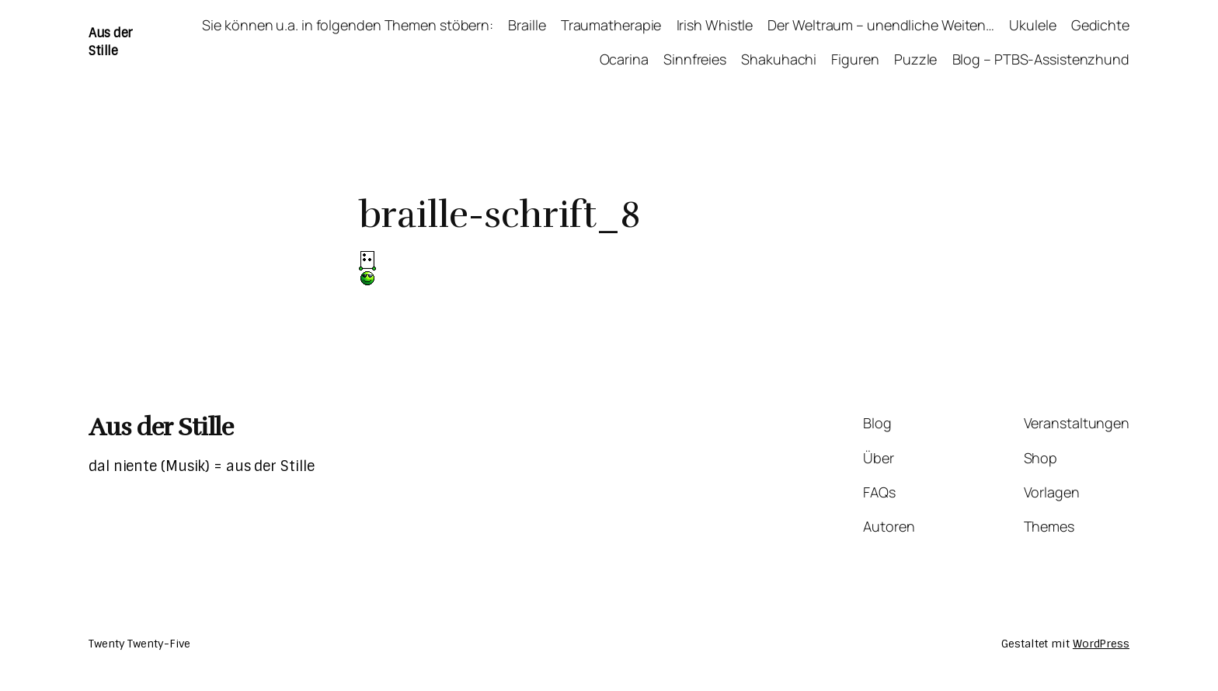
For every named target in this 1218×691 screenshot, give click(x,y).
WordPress (1101, 644)
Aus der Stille (110, 41)
